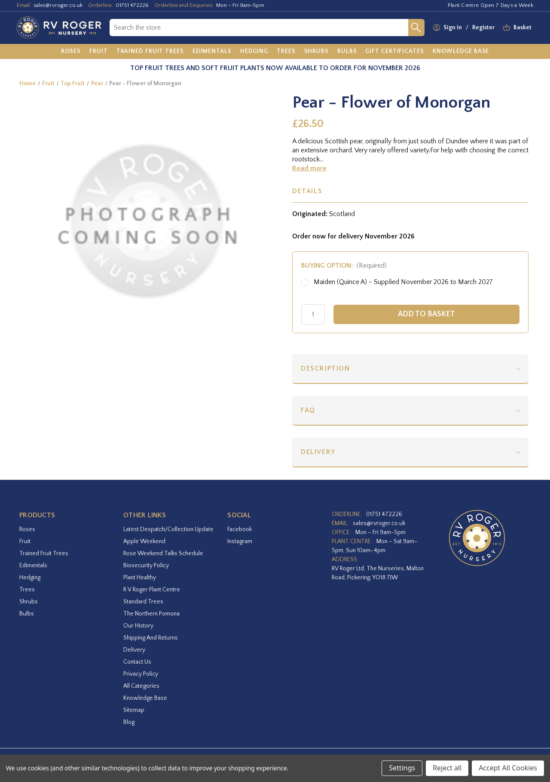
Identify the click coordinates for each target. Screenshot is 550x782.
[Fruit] (98, 51)
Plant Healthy (139, 577)
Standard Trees (143, 601)
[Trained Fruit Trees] (150, 51)
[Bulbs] (347, 51)
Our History (138, 625)
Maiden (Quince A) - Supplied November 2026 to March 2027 (403, 282)
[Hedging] (254, 51)
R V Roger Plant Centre (151, 589)
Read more (309, 168)
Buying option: (344, 265)
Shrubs (28, 601)
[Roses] (71, 51)
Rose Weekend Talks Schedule (163, 553)
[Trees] (286, 51)
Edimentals (33, 565)
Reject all (447, 768)
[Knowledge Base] (461, 51)
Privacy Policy (140, 674)
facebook (239, 529)
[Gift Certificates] (394, 51)
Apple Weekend (144, 541)
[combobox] (259, 27)
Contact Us (137, 661)
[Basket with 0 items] (522, 27)
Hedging (29, 577)
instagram (239, 541)
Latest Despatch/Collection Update (168, 529)
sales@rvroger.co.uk (58, 5)
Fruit (25, 541)
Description (325, 368)
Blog (128, 722)
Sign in (452, 27)
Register (483, 27)
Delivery (318, 452)
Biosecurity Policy (146, 565)
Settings (402, 768)
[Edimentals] (212, 51)
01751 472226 (132, 5)
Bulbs (26, 613)
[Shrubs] (316, 51)
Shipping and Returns (150, 637)
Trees (27, 589)
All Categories (141, 686)
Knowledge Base (145, 698)
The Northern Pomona (151, 613)
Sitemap (133, 710)
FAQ (308, 410)
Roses (27, 529)
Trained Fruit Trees (43, 553)
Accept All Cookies (508, 768)
